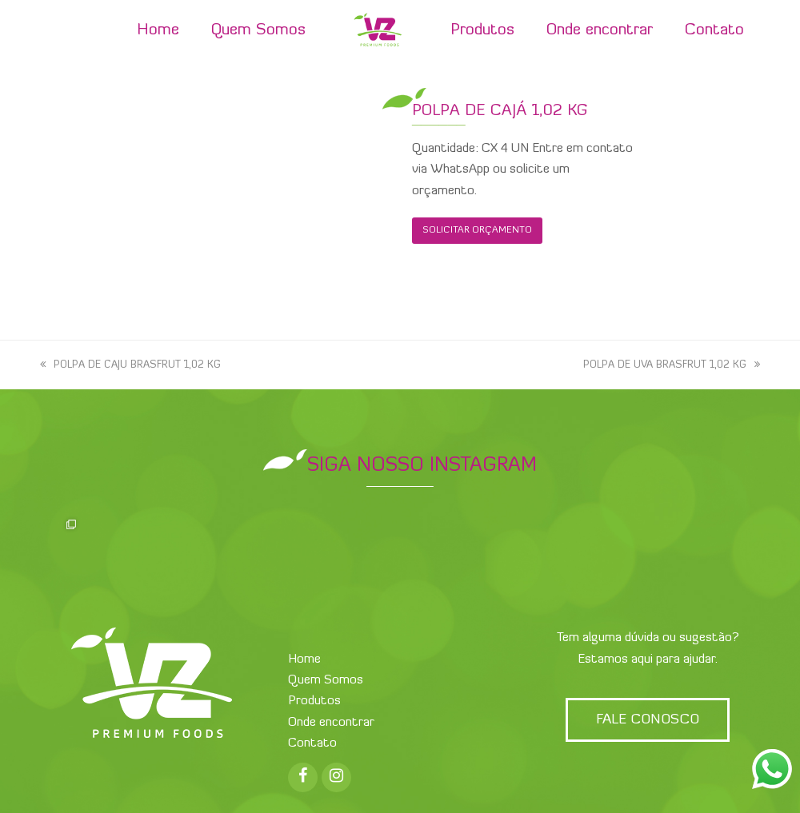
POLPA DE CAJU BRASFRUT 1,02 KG (130, 365)
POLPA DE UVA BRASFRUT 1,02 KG (671, 365)
